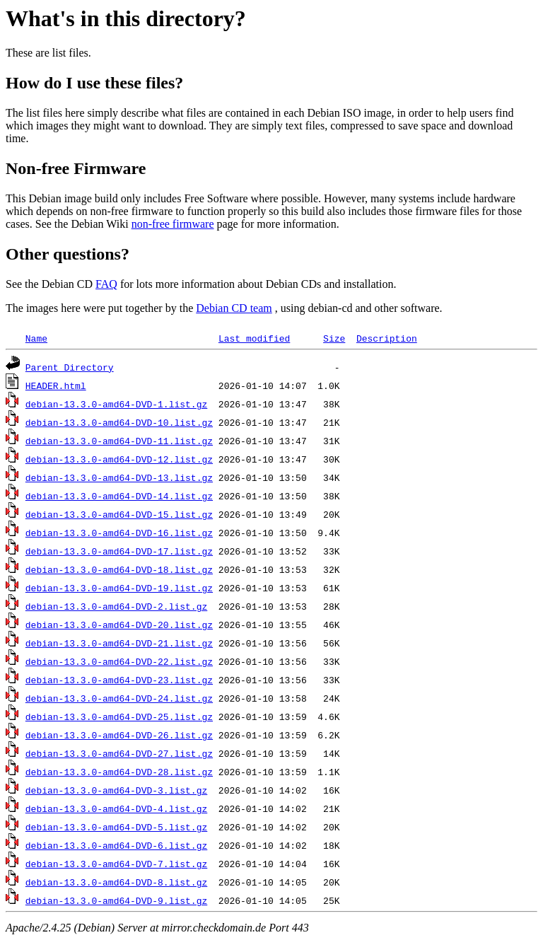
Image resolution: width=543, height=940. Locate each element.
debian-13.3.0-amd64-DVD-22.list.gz (119, 661)
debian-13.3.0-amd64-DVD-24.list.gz (119, 698)
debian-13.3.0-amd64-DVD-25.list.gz (119, 716)
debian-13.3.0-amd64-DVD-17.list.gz (119, 551)
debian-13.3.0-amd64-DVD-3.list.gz (116, 790)
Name (36, 338)
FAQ (106, 284)
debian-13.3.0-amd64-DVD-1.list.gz (116, 404)
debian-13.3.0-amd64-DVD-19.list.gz (119, 587)
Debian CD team (234, 308)
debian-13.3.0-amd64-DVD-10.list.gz (119, 422)
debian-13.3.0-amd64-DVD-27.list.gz (119, 753)
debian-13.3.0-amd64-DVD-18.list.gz (119, 569)
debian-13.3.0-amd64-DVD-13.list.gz (119, 477)
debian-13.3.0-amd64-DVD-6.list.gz (116, 845)
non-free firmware (173, 224)
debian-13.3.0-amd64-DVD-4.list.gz (116, 808)
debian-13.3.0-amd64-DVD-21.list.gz (119, 643)
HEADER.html (55, 385)
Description (386, 338)
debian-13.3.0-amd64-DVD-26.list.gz (119, 735)
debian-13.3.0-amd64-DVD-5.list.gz (116, 826)
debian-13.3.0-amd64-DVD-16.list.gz (119, 532)
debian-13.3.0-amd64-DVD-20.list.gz (119, 624)
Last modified (254, 338)
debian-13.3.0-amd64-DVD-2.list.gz (116, 606)
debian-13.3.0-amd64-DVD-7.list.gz (116, 863)
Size (334, 338)
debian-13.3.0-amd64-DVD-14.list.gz (119, 495)
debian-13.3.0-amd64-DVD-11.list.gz (119, 440)
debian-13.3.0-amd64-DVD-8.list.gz (116, 882)
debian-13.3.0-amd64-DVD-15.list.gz (119, 514)
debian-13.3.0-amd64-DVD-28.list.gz (119, 771)
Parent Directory (69, 367)
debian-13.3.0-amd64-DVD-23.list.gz (119, 679)
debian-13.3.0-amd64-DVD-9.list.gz (116, 900)
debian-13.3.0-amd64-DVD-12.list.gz (119, 459)
